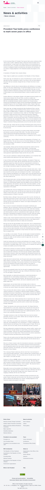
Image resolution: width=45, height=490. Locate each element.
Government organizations (10, 462)
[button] (42, 245)
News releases (26, 421)
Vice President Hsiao (8, 440)
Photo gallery (26, 425)
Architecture (26, 440)
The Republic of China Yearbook (11, 449)
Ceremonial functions (28, 457)
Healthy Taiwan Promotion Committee (12, 423)
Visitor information (27, 438)
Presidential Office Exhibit (29, 442)
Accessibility (30, 476)
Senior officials (26, 453)
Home (5, 7)
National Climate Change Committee (12, 421)
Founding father (7, 455)
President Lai (7, 438)
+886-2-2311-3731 (23, 486)
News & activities (12, 7)
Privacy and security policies (18, 476)
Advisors (25, 455)
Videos (24, 423)
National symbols (8, 457)
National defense (7, 432)
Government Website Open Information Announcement (22, 478)
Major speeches (7, 428)
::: (0, 0)
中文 (39, 25)
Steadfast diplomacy (8, 430)
